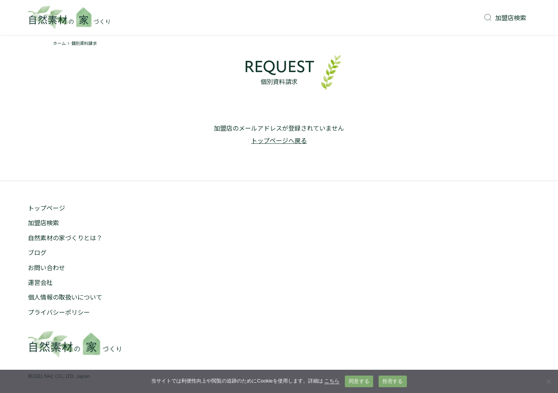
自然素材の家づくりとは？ (65, 237)
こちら (331, 381)
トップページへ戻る (279, 140)
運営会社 (40, 282)
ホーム (59, 43)
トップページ (46, 207)
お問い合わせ (46, 267)
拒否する (392, 381)
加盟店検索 (505, 17)
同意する (359, 381)
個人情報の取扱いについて (65, 297)
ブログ (37, 252)
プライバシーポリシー (59, 312)
